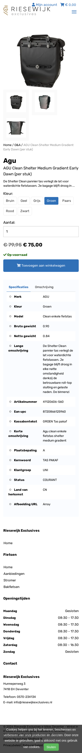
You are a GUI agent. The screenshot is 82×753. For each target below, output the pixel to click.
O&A (17, 145)
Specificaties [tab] (18, 287)
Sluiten (51, 747)
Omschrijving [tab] (44, 287)
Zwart (24, 211)
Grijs (36, 201)
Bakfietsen (11, 587)
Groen (51, 201)
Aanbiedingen (13, 574)
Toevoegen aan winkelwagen (41, 265)
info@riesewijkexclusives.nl (33, 702)
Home (7, 145)
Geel (24, 201)
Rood (10, 211)
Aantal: (9, 222)
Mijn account (44, 5)
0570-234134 (26, 697)
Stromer (9, 580)
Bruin (10, 201)
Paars (66, 201)
